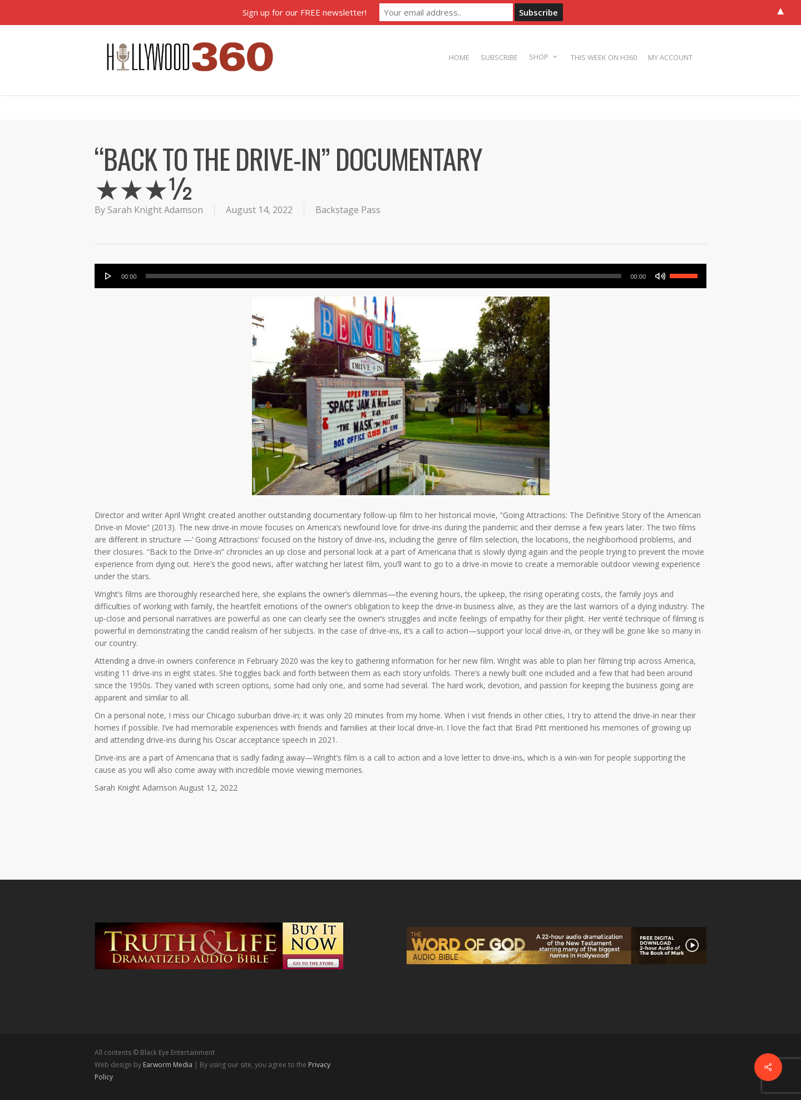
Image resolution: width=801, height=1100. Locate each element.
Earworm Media (168, 1064)
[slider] (384, 276)
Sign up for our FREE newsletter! (305, 12)
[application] (400, 276)
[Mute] (660, 276)
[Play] (108, 276)
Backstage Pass (347, 210)
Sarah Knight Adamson (155, 210)
